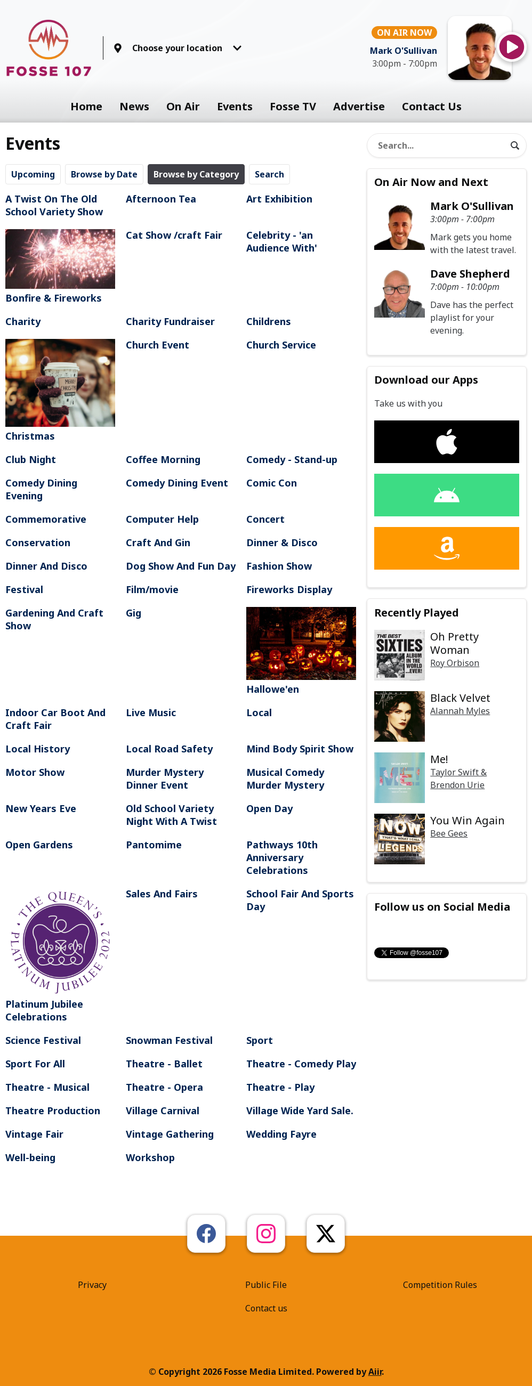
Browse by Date (104, 174)
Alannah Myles (460, 711)
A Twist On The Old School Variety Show (54, 205)
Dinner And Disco (46, 566)
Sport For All (35, 1063)
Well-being (30, 1157)
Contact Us (432, 106)
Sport (259, 1040)
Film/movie (152, 589)
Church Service (281, 344)
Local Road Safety (169, 748)
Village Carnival (162, 1110)
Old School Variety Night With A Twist (171, 815)
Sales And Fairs (162, 893)
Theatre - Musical (47, 1087)
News (134, 106)
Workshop (150, 1157)
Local (259, 712)
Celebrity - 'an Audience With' (281, 241)
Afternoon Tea (161, 198)
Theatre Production (52, 1110)
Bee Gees (448, 833)
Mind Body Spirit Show (299, 748)
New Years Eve (40, 808)
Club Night (30, 459)
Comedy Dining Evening (41, 489)
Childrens (268, 321)
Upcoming (33, 174)
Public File (266, 1285)
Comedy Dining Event (177, 482)
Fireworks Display (289, 589)
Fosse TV (293, 106)
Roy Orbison (454, 663)
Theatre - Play (280, 1087)
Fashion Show (279, 566)
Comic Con (271, 482)
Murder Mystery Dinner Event (165, 778)
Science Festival (43, 1040)
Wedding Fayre (281, 1134)
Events (235, 106)
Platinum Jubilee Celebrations (60, 955)
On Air (183, 106)
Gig (133, 612)
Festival (24, 589)
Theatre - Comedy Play (301, 1063)
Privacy (92, 1285)
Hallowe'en (301, 651)
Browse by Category (196, 174)
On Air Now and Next (431, 182)
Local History (37, 748)
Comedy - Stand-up (291, 459)
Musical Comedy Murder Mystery (285, 778)
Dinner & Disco (282, 542)
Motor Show (35, 772)
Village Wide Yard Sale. (299, 1110)
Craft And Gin (158, 542)
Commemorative (45, 519)
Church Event (157, 344)
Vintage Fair (34, 1134)
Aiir (375, 1371)
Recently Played (416, 612)
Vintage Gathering (170, 1134)
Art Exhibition (279, 198)
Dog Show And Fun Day (181, 566)
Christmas (60, 390)
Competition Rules (440, 1285)
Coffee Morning (163, 459)
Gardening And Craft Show (54, 619)
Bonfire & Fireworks (60, 266)
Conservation (37, 542)
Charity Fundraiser (170, 321)
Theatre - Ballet (164, 1063)
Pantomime (154, 844)
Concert (265, 519)
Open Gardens (39, 844)
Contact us (266, 1308)
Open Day (269, 808)
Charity (23, 321)
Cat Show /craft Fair (174, 235)
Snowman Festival (169, 1040)
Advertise (359, 106)
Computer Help (162, 519)
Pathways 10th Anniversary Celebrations (282, 857)
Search (269, 174)
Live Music (151, 712)
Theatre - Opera (164, 1087)
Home (86, 106)
